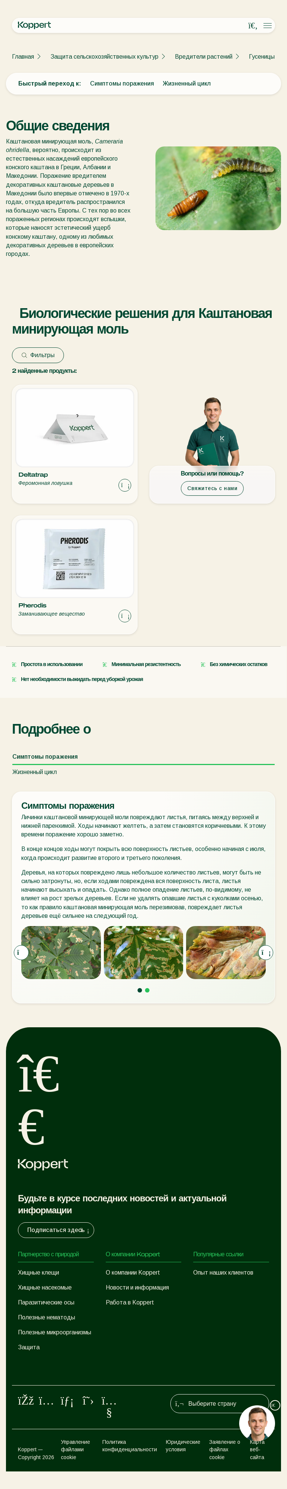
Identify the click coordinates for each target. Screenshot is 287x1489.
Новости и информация (137, 1287)
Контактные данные (133, 1317)
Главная (23, 56)
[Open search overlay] (253, 25)
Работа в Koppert (130, 1302)
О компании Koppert (133, 1272)
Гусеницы (262, 56)
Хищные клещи (38, 1272)
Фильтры (38, 355)
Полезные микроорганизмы (54, 1332)
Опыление (32, 1380)
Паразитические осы (46, 1302)
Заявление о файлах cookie (224, 1467)
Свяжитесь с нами (212, 488)
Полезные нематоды (46, 1317)
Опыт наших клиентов (223, 1272)
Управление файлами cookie (75, 1467)
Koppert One (210, 1287)
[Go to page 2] (147, 990)
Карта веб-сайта (257, 1467)
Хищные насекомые (45, 1287)
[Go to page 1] (140, 990)
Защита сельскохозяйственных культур (104, 56)
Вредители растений (203, 56)
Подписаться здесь (59, 1230)
